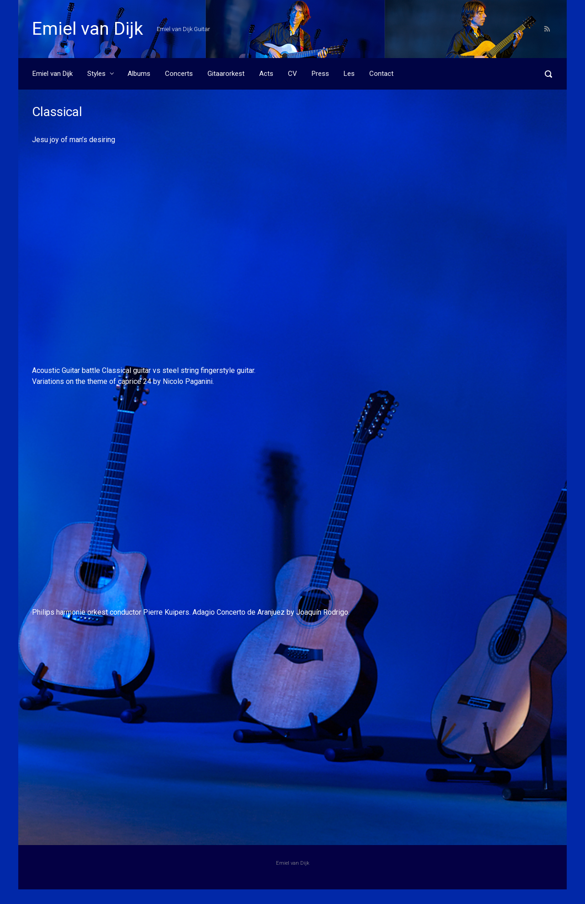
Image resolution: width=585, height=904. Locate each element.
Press (320, 73)
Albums (139, 73)
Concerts (179, 73)
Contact (381, 73)
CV (292, 73)
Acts (266, 73)
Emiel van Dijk (87, 28)
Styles (96, 73)
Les (349, 73)
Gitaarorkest (226, 73)
